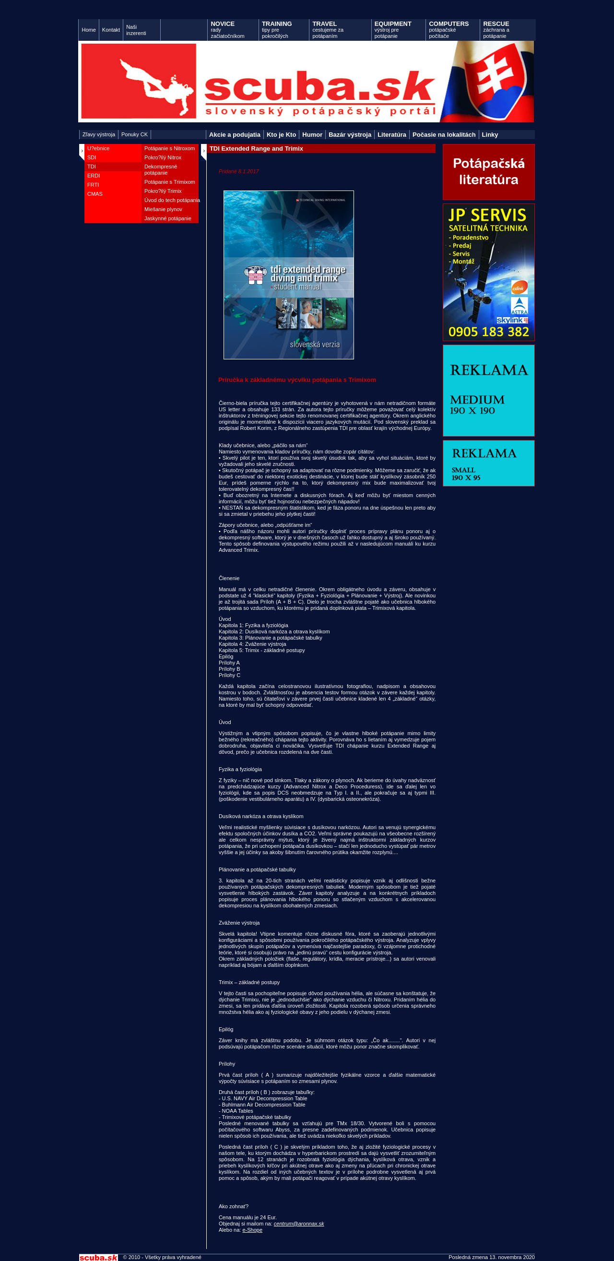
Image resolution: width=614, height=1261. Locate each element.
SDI (91, 157)
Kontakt (111, 30)
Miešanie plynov (163, 209)
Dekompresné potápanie (160, 170)
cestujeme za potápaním (327, 29)
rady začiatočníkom (227, 29)
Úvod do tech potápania (172, 200)
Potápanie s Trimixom (169, 182)
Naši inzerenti (136, 30)
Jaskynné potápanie (167, 218)
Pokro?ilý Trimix (163, 191)
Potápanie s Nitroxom (169, 148)
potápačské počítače (449, 29)
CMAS (95, 194)
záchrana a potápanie (496, 29)
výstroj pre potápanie (393, 29)
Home (88, 30)
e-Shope (252, 1230)
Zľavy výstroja (99, 134)
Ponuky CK (134, 134)
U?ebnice (98, 148)
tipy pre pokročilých (277, 29)
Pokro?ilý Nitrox (162, 157)
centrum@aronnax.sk (299, 1223)
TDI (91, 166)
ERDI (93, 175)
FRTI (93, 185)
